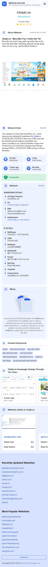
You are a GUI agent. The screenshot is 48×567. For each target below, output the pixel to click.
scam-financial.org (10, 543)
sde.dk (5, 502)
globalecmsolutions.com (13, 468)
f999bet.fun (7, 524)
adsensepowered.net (11, 516)
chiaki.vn (37, 136)
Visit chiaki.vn (24, 16)
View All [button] (43, 128)
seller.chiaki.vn (13, 220)
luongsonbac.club (12, 437)
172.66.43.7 (24, 205)
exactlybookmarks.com (12, 472)
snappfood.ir (7, 528)
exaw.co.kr (7, 479)
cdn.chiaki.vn (25, 220)
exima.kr (6, 483)
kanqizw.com (8, 551)
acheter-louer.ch (9, 495)
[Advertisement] (24, 55)
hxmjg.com (7, 487)
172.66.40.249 (13, 205)
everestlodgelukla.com (12, 498)
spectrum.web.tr (9, 536)
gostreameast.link (10, 539)
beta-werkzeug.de (10, 532)
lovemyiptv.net (8, 520)
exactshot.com (8, 491)
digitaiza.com (7, 475)
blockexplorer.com (10, 547)
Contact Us (24, 557)
